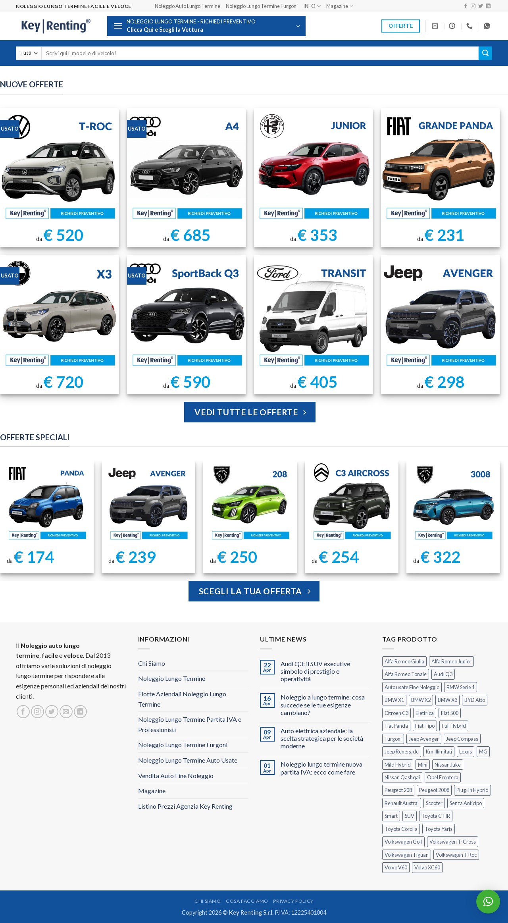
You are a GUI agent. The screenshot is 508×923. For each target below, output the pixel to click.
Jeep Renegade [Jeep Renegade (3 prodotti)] (402, 751)
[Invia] (485, 53)
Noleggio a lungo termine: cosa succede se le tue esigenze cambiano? (323, 704)
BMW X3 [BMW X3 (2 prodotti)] (447, 700)
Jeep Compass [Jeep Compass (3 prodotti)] (462, 739)
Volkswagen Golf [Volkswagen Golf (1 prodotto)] (403, 841)
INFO (312, 6)
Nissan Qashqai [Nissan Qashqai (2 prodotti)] (402, 777)
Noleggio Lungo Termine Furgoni (262, 6)
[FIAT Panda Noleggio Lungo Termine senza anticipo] (47, 503)
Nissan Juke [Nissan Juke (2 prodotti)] (448, 764)
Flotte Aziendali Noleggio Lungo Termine (182, 699)
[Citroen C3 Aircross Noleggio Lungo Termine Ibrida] (352, 503)
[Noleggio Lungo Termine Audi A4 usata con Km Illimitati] (186, 167)
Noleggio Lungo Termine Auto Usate (187, 760)
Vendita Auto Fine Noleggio (176, 775)
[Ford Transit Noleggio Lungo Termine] (313, 314)
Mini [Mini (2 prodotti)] (422, 764)
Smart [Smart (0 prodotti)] (391, 816)
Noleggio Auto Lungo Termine (187, 6)
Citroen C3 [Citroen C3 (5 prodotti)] (396, 713)
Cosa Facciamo (247, 901)
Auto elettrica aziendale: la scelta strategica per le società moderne (322, 738)
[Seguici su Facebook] (465, 6)
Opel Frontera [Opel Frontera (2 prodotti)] (442, 777)
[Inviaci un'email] (66, 711)
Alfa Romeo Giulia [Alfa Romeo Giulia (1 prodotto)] (404, 661)
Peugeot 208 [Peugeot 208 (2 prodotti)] (398, 790)
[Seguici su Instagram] (473, 6)
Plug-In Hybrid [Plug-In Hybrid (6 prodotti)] (472, 790)
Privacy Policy (293, 901)
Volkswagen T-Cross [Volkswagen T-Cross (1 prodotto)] (452, 841)
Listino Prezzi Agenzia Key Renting (185, 806)
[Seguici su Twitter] (480, 6)
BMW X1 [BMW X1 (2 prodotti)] (394, 700)
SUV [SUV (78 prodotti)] (409, 816)
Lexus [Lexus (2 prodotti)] (465, 751)
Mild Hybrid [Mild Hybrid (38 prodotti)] (398, 764)
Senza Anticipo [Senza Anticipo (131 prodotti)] (466, 803)
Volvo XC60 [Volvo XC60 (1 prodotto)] (427, 867)
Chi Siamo (151, 663)
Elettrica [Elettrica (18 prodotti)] (425, 713)
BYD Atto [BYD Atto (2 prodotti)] (474, 700)
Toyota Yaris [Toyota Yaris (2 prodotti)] (438, 829)
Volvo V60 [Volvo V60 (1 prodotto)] (396, 867)
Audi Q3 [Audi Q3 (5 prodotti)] (443, 674)
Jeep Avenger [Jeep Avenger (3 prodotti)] (424, 739)
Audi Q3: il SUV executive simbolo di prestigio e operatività (315, 671)
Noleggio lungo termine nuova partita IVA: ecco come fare (321, 767)
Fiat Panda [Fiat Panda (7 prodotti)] (396, 726)
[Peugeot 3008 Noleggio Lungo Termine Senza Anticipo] (453, 503)
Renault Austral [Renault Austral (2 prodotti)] (402, 803)
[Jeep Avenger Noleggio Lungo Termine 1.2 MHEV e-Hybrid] (148, 503)
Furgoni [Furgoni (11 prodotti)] (393, 739)
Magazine (339, 6)
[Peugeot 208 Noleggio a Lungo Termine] (250, 503)
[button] (206, 26)
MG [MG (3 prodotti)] (483, 751)
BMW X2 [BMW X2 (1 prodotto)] (421, 700)
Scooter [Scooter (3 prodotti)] (434, 803)
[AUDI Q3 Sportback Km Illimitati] (186, 314)
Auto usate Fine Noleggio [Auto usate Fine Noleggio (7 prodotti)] (412, 687)
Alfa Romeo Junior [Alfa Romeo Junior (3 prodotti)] (451, 661)
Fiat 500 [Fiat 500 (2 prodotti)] (449, 713)
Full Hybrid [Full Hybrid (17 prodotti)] (454, 726)
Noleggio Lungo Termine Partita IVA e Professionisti (189, 724)
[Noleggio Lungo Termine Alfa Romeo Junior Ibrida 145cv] (313, 167)
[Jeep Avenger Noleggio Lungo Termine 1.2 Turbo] (440, 314)
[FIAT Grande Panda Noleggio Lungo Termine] (440, 167)
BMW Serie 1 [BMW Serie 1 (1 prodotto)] (460, 687)
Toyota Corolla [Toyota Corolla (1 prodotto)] (401, 829)
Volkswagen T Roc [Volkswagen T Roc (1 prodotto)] (456, 855)
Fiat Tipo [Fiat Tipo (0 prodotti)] (425, 726)
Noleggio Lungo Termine (171, 678)
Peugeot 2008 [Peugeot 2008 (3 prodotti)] (434, 790)
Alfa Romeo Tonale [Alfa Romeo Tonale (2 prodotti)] (406, 674)
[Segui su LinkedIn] (488, 6)
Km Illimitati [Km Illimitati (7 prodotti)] (439, 751)
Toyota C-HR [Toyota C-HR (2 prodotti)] (435, 816)
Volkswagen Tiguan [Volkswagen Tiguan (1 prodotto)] (407, 855)
